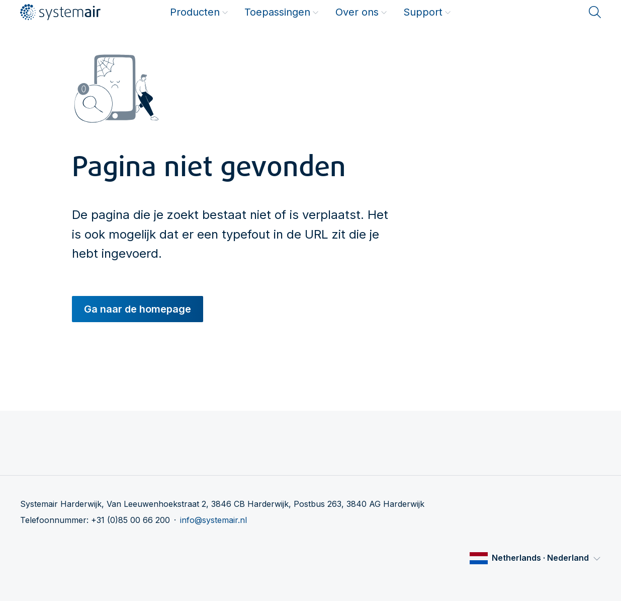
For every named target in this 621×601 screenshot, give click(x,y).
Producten (199, 12)
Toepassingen (281, 12)
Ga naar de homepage (137, 309)
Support (427, 12)
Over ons (361, 12)
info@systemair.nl (213, 520)
